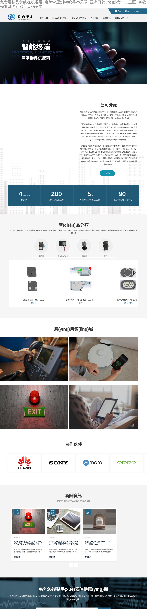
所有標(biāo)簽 (76, 602)
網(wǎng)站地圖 (64, 602)
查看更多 (17, 488)
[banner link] (73, 53)
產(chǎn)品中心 (56, 575)
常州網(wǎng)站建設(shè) (119, 602)
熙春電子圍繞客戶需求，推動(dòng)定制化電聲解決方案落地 (28, 476)
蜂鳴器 (84, 248)
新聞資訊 (53, 578)
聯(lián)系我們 (55, 582)
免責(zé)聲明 (86, 602)
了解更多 (107, 173)
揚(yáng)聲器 (62, 248)
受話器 (41, 248)
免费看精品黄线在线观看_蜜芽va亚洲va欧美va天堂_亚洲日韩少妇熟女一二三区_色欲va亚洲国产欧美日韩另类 (36, 608)
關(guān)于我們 (56, 571)
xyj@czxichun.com (131, 11)
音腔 (105, 248)
